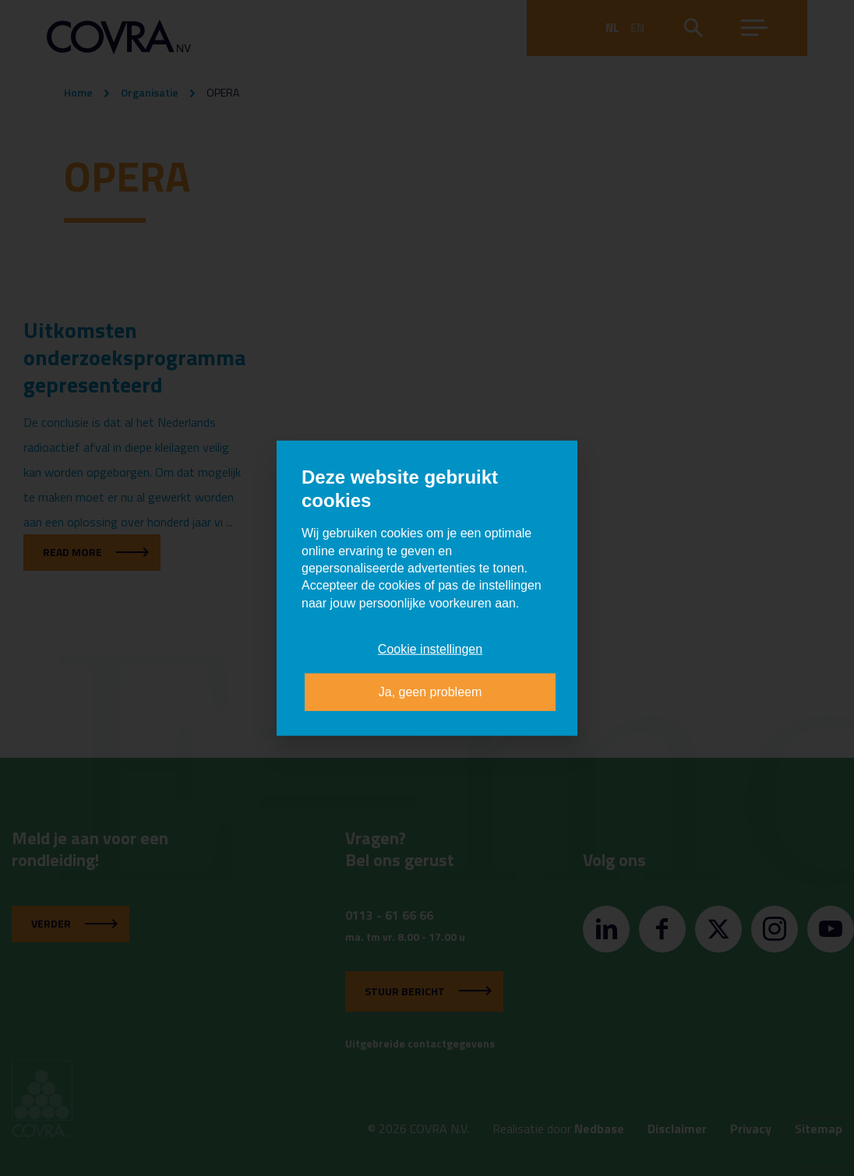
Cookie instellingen (430, 649)
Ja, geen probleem (430, 691)
